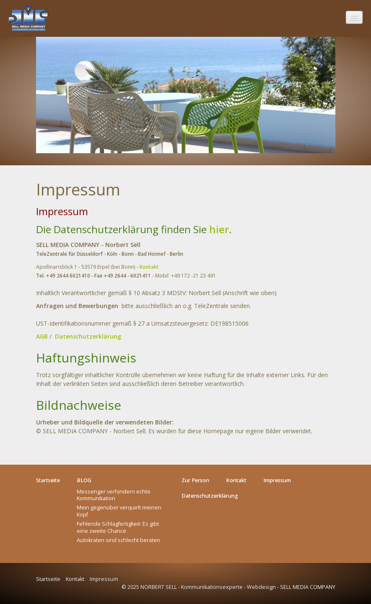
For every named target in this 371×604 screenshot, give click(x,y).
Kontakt (149, 266)
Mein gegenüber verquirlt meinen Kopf (119, 511)
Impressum (104, 579)
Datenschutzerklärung (88, 336)
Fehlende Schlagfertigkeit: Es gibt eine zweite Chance (118, 527)
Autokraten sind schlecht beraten (118, 540)
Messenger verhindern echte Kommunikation (113, 495)
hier (219, 229)
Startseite (48, 579)
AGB (42, 336)
